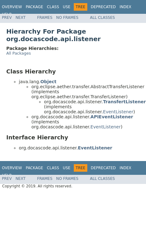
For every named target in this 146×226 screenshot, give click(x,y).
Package (34, 7)
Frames (44, 17)
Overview (12, 7)
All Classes (102, 17)
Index (126, 7)
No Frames (67, 17)
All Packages (18, 53)
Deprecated (103, 7)
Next (20, 17)
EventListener (118, 111)
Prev (7, 17)
